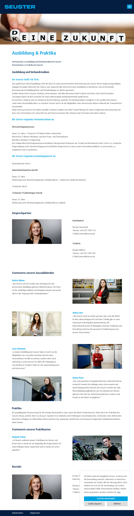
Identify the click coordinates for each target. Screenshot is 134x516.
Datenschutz (17, 513)
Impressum (35, 513)
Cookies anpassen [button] (94, 504)
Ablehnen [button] (117, 504)
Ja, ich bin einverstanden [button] (106, 499)
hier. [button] (119, 492)
